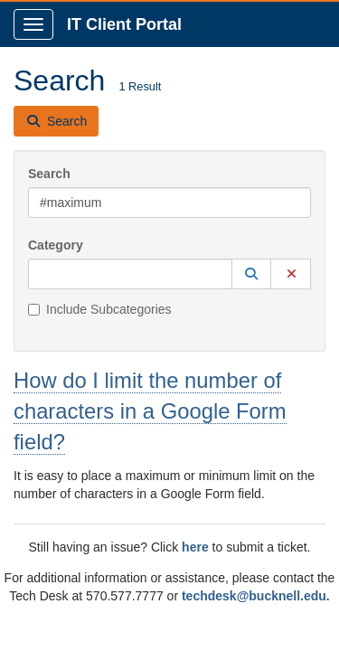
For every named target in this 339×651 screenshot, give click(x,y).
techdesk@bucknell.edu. (256, 596)
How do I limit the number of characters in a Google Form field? (150, 411)
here (195, 547)
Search (49, 173)
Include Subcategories (100, 309)
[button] (251, 274)
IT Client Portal (124, 24)
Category (55, 245)
